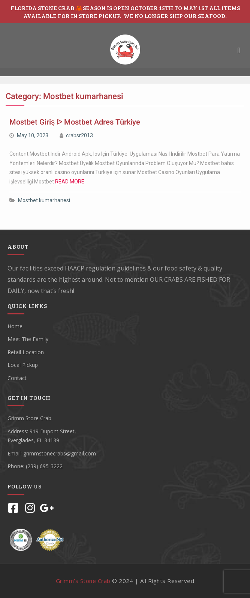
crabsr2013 (79, 135)
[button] (239, 50)
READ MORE (69, 182)
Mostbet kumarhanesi (44, 200)
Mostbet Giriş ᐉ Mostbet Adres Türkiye (74, 122)
